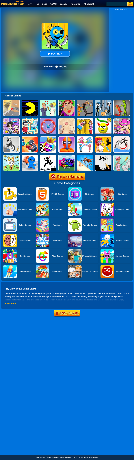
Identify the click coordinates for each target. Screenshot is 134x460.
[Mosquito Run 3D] (85, 156)
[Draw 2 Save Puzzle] (121, 156)
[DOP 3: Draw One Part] (103, 137)
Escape (64, 4)
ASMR (53, 4)
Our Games (46, 457)
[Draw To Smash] (103, 119)
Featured (76, 4)
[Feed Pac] (30, 101)
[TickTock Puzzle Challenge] (11, 101)
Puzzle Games (92, 457)
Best (44, 4)
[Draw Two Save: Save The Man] (103, 156)
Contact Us (67, 457)
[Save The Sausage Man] (48, 119)
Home (38, 457)
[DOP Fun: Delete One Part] (85, 119)
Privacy (82, 457)
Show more (10, 303)
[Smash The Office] (30, 156)
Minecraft (89, 4)
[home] (12, 4)
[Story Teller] (66, 119)
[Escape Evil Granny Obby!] (66, 101)
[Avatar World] (121, 119)
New (29, 4)
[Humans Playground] (85, 101)
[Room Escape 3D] (30, 137)
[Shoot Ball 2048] (48, 137)
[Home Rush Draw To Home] (85, 137)
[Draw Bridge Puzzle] (11, 137)
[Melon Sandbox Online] (121, 101)
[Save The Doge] (11, 156)
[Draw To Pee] (30, 119)
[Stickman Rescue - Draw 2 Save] (48, 156)
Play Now (54, 53)
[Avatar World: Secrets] (11, 119)
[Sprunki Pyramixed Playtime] (66, 156)
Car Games (57, 457)
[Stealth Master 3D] (66, 137)
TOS (75, 457)
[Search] (116, 4)
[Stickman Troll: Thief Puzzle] (103, 101)
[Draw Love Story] (48, 101)
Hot (37, 4)
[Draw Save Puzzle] (121, 137)
